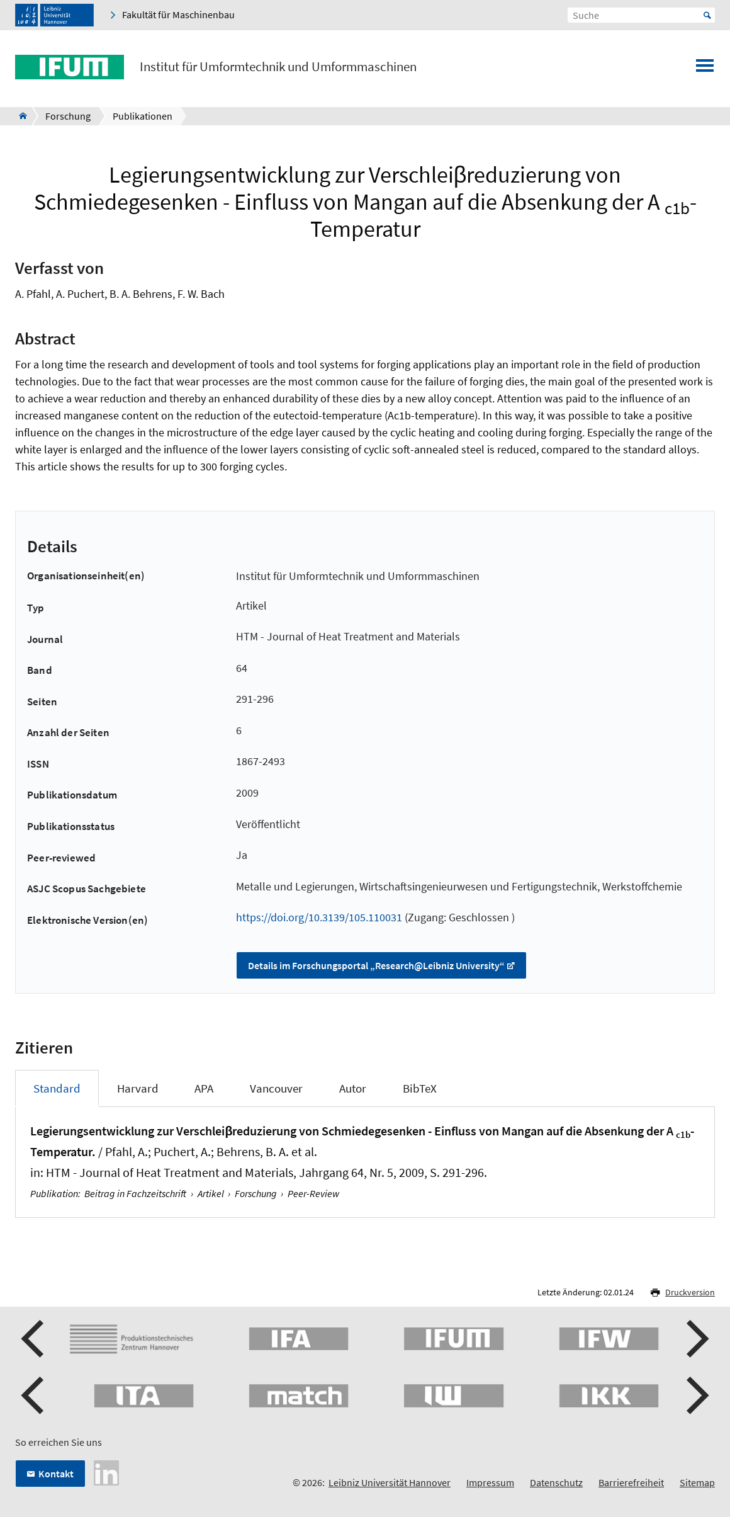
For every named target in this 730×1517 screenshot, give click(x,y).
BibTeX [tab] (420, 1088)
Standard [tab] (57, 1088)
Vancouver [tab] (276, 1088)
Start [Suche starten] (707, 15)
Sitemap (697, 1482)
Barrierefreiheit (631, 1482)
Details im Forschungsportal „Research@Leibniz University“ (376, 965)
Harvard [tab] (138, 1088)
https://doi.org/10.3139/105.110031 (319, 917)
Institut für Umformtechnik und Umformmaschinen (278, 66)
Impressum (490, 1482)
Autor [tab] (352, 1088)
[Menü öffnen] (705, 69)
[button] (34, 1339)
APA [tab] (203, 1088)
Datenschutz (556, 1482)
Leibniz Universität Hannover (389, 1482)
